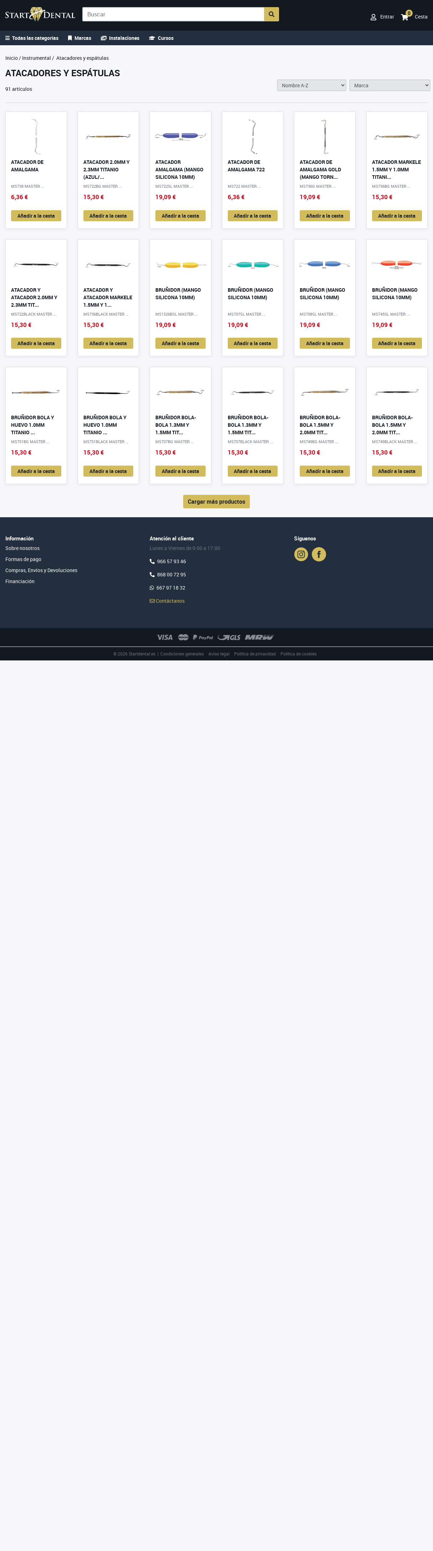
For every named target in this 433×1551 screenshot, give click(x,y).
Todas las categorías (31, 38)
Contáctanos (167, 600)
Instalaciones (120, 38)
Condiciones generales (182, 654)
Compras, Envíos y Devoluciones (41, 570)
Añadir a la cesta (36, 215)
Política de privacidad (255, 654)
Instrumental (36, 58)
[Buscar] (173, 14)
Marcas (79, 38)
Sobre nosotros (22, 548)
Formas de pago (23, 559)
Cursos (161, 38)
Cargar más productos (216, 501)
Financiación (20, 581)
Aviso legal (219, 654)
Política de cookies (298, 654)
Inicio (11, 58)
